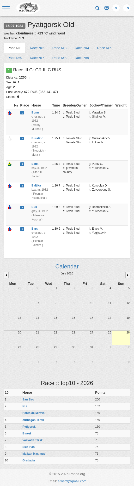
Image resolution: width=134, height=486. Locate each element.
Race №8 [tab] (59, 58)
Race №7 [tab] (37, 58)
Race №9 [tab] (82, 58)
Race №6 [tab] (14, 58)
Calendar (67, 266)
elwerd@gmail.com (72, 481)
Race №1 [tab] (14, 48)
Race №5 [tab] (104, 48)
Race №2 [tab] (37, 48)
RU (116, 8)
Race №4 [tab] (82, 48)
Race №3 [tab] (59, 48)
